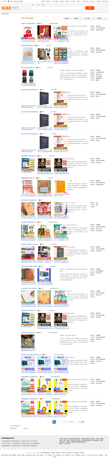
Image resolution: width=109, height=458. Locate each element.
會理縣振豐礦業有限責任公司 (9, 445)
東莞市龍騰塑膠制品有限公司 (38, 443)
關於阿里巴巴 (70, 452)
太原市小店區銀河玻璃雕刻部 (9, 443)
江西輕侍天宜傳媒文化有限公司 (30, 244)
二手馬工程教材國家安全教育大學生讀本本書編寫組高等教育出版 (44, 196)
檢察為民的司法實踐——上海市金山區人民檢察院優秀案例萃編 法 (44, 107)
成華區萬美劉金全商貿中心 (17, 441)
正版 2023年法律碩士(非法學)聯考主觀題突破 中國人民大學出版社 (28, 394)
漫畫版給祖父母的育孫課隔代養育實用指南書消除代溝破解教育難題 (28, 240)
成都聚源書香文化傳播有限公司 (30, 376)
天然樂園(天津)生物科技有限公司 (29, 443)
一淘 (45, 455)
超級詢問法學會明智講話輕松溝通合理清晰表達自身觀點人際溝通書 (61, 174)
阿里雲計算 (67, 455)
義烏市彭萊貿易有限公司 (28, 67)
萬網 (82, 455)
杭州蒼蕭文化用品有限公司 (28, 332)
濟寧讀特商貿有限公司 (27, 45)
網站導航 (82, 452)
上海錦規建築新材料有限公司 (9, 441)
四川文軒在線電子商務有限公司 (30, 89)
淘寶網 (34, 455)
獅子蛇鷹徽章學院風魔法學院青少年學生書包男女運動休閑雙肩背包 (28, 85)
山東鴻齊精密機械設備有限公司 (28, 445)
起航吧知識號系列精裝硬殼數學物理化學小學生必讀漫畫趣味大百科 (61, 63)
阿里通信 (78, 455)
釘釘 (96, 455)
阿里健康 (100, 455)
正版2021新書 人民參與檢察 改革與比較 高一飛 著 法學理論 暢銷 (44, 394)
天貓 (38, 455)
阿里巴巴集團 (4, 455)
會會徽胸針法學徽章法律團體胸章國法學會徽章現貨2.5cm (28, 350)
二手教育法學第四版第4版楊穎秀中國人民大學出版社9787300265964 (61, 196)
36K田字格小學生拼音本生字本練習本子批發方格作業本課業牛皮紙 (44, 306)
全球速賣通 (28, 455)
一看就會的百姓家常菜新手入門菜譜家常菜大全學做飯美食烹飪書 (44, 240)
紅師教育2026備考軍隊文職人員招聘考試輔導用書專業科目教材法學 (61, 372)
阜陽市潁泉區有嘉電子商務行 (29, 266)
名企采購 (25, 428)
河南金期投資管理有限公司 (27, 441)
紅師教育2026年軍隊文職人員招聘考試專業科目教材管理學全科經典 (45, 372)
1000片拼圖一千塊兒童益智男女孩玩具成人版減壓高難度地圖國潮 (45, 284)
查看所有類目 (5, 14)
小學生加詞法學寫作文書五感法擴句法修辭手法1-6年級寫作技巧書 (61, 306)
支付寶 (89, 455)
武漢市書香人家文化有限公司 (29, 288)
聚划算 (41, 455)
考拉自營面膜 (34, 441)
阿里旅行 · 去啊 (51, 455)
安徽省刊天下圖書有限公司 (28, 23)
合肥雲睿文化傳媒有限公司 (28, 222)
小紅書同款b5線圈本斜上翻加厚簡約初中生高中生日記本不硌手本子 (28, 284)
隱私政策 (63, 452)
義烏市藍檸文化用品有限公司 (29, 200)
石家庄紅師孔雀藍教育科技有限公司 (31, 354)
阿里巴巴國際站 (12, 455)
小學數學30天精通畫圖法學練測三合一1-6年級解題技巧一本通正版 (61, 41)
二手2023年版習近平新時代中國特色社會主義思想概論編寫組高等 (28, 196)
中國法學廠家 (67, 443)
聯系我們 (77, 452)
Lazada (54, 456)
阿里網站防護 (34, 445)
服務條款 (58, 452)
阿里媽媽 (58, 455)
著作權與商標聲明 (45, 452)
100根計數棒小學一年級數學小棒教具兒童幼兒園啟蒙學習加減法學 (61, 218)
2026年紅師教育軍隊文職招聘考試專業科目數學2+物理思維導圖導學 (28, 372)
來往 (93, 455)
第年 (39, 23)
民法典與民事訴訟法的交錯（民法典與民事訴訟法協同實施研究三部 (61, 262)
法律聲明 (53, 452)
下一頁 (65, 422)
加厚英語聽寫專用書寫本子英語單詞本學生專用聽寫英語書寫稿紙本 (28, 306)
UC (85, 455)
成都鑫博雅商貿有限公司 (28, 178)
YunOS (73, 455)
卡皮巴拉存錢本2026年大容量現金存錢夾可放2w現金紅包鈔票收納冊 (45, 218)
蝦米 (63, 455)
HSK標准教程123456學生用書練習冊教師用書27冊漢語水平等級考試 (28, 262)
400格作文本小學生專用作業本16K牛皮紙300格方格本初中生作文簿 (28, 218)
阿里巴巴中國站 (21, 455)
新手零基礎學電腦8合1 (26, 172)
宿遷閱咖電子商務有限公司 (28, 156)
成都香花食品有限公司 (16, 445)
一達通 (105, 455)
